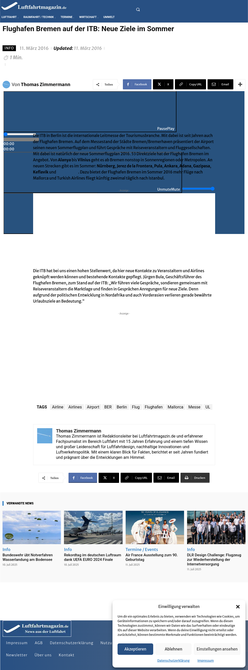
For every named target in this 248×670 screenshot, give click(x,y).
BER (108, 407)
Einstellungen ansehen (217, 649)
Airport (93, 407)
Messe (194, 407)
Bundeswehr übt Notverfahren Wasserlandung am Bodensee (25, 557)
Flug (136, 407)
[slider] (20, 134)
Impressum (205, 660)
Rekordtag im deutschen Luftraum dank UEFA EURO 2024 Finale (93, 557)
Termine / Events (142, 549)
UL (208, 407)
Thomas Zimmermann (46, 84)
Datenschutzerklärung (173, 660)
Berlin (122, 407)
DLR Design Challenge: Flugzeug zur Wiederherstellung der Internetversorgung (213, 559)
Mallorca (175, 407)
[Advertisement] (124, 228)
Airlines (75, 407)
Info (9, 48)
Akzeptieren (135, 649)
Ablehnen (173, 649)
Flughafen (154, 407)
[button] (237, 606)
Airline (57, 407)
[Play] (90, 111)
